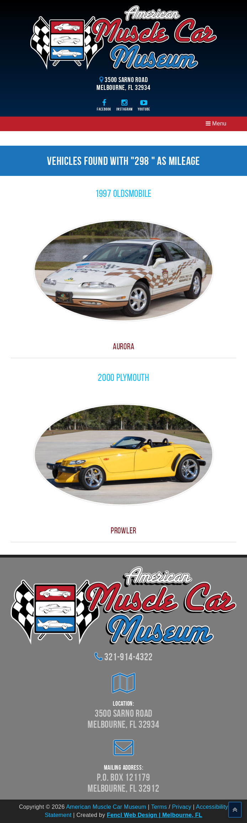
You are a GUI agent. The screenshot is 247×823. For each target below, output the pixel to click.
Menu (216, 123)
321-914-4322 (128, 656)
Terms (159, 807)
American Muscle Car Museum (106, 807)
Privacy (181, 807)
